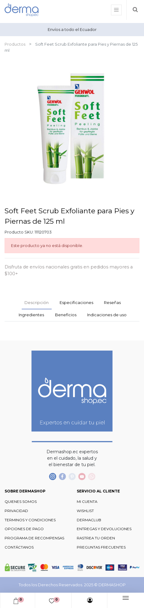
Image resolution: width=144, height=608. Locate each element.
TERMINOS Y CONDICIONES (30, 520)
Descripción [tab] (36, 302)
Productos (15, 44)
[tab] (31, 315)
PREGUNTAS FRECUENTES (101, 547)
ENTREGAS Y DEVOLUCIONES (104, 529)
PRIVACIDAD (16, 511)
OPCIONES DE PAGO (24, 529)
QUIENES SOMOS (21, 502)
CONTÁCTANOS (19, 547)
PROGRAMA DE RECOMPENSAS (34, 538)
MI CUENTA (87, 502)
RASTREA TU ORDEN (96, 538)
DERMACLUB (89, 520)
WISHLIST (85, 511)
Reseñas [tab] (112, 302)
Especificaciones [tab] (76, 302)
